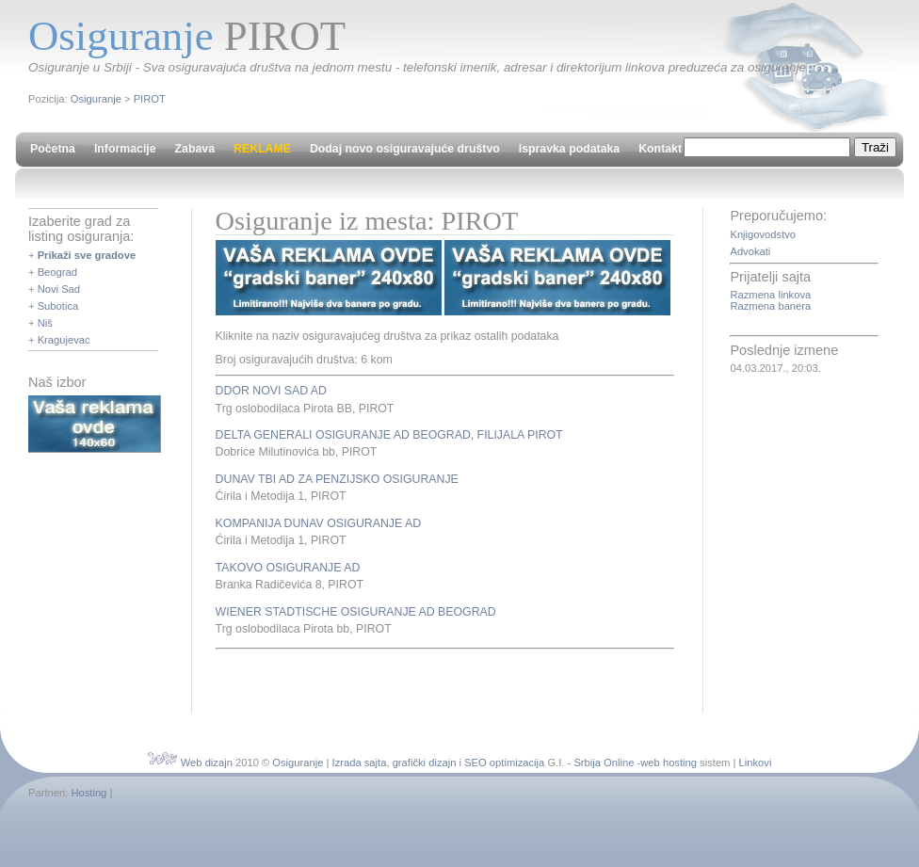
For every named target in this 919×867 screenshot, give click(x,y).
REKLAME (262, 148)
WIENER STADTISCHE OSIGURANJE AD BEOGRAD (356, 611)
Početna (52, 148)
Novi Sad (59, 289)
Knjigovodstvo (763, 234)
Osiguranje (96, 98)
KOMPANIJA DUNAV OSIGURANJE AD (318, 523)
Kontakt (660, 148)
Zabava (195, 148)
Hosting (88, 792)
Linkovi (755, 762)
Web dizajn (207, 762)
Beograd (57, 272)
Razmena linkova (770, 294)
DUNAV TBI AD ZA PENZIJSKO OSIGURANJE (337, 479)
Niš (45, 323)
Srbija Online (603, 762)
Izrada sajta (359, 762)
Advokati (750, 251)
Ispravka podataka (569, 148)
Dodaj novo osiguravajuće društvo (405, 148)
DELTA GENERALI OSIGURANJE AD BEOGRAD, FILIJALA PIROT (389, 435)
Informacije (125, 148)
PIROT (150, 98)
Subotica (58, 306)
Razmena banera (770, 306)
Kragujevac (64, 339)
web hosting (668, 762)
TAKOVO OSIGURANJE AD (288, 567)
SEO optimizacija (504, 762)
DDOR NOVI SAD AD (271, 390)
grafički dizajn (425, 762)
